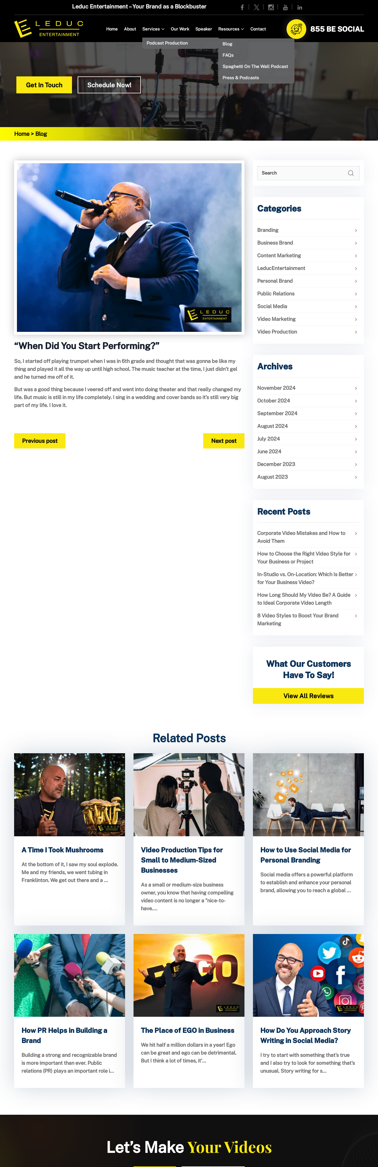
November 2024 (276, 388)
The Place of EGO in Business (187, 1030)
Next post (224, 440)
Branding (267, 230)
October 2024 (273, 401)
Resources (228, 29)
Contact (258, 29)
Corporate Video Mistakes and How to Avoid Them (301, 537)
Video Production (277, 332)
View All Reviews (308, 696)
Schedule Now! (109, 85)
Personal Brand (275, 281)
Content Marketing (279, 255)
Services (151, 29)
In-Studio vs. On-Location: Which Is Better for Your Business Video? (305, 578)
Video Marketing (276, 319)
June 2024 (269, 451)
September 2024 (277, 413)
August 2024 (272, 426)
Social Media (272, 306)
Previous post (40, 440)
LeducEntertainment (281, 268)
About (130, 29)
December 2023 (276, 464)
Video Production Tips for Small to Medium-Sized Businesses (182, 860)
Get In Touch (44, 85)
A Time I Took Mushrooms (62, 850)
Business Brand (275, 243)
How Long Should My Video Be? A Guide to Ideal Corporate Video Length (303, 599)
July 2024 (268, 439)
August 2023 (272, 477)
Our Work (180, 29)
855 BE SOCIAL (337, 29)
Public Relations (275, 294)
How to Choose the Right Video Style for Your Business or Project (303, 558)
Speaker (203, 29)
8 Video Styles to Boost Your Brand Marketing (297, 619)
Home (112, 29)
